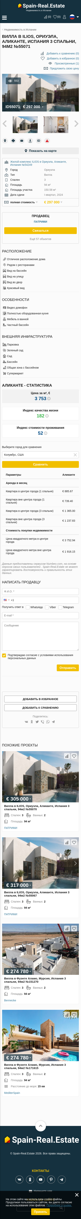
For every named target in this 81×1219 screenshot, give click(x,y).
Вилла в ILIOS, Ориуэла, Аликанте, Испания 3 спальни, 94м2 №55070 (36, 807)
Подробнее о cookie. (59, 1205)
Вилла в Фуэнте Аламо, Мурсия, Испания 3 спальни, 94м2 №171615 (35, 1066)
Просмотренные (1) (67, 63)
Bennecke (10, 1000)
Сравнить (40, 464)
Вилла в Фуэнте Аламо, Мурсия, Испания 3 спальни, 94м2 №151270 (35, 980)
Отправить (68, 667)
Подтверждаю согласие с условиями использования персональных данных (40, 657)
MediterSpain (12, 1092)
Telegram (68, 607)
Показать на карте (43, 150)
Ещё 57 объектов (40, 239)
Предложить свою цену (64, 68)
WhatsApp (36, 607)
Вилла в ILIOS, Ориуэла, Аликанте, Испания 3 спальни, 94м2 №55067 (36, 894)
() (49, 16)
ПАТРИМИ (40, 221)
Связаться (40, 230)
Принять (40, 1211)
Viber (53, 607)
